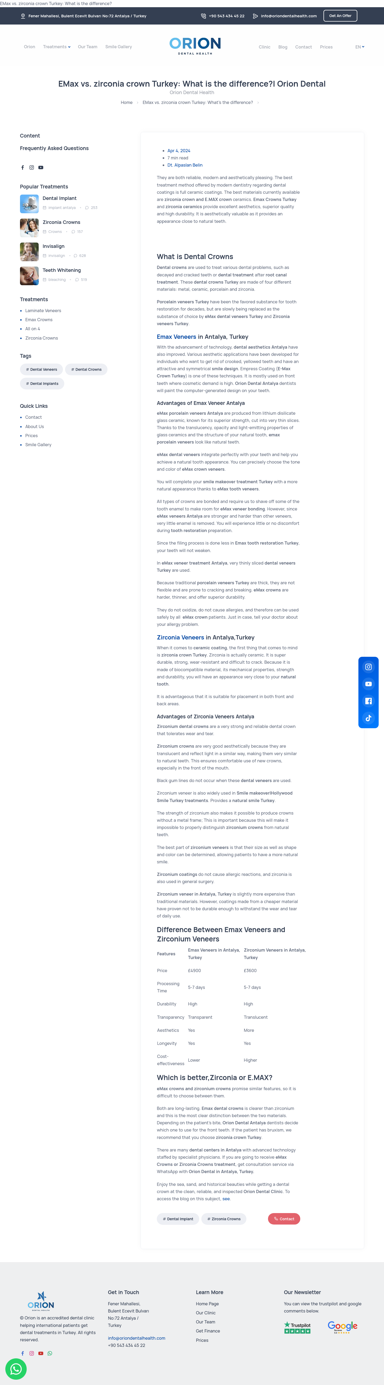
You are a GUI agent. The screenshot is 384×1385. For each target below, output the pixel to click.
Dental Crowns (88, 369)
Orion (29, 47)
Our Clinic (206, 1313)
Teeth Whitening (62, 270)
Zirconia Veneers (180, 637)
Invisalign (54, 246)
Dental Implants (44, 383)
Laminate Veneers (43, 310)
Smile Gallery (118, 47)
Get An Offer (340, 15)
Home (127, 102)
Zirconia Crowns (226, 1218)
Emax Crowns (39, 320)
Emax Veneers (176, 337)
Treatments (55, 47)
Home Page (207, 1304)
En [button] (358, 47)
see (226, 1199)
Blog (282, 47)
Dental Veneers (43, 369)
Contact (303, 47)
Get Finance (208, 1331)
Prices (326, 47)
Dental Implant (180, 1218)
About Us (34, 426)
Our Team (87, 47)
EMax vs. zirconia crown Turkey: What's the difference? (198, 102)
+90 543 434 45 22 (227, 16)
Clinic (264, 47)
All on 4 (32, 329)
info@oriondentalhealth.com (289, 16)
